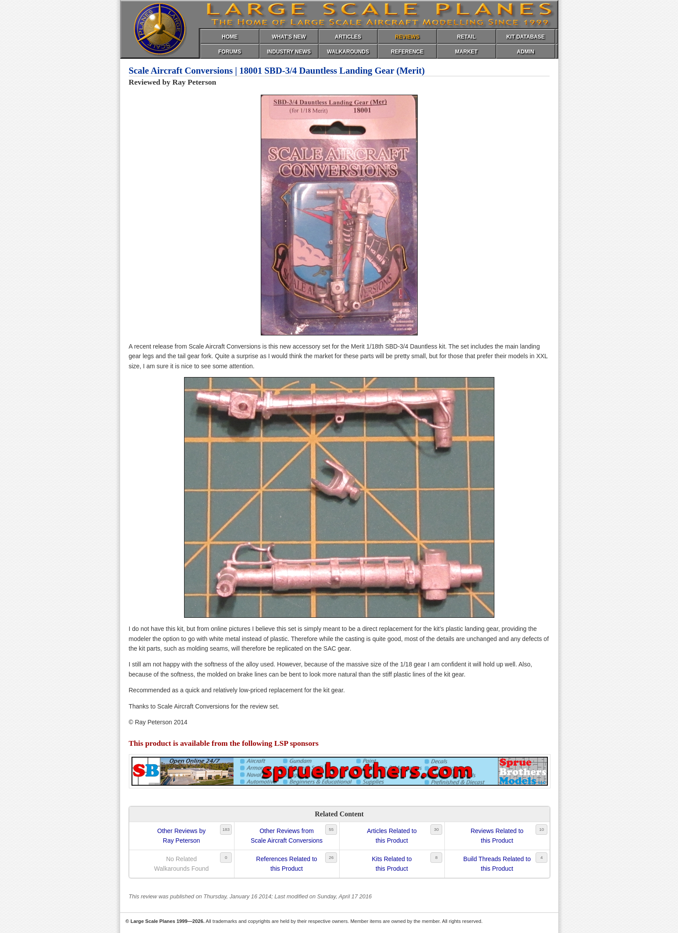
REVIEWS (407, 37)
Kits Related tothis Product (392, 863)
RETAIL (466, 37)
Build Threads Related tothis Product (497, 863)
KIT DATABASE (525, 37)
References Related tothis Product (286, 863)
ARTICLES (348, 37)
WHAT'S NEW (288, 37)
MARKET (466, 52)
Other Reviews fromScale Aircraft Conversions (287, 835)
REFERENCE (407, 52)
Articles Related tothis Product (392, 835)
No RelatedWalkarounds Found (181, 863)
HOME (230, 37)
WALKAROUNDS (348, 52)
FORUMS (229, 52)
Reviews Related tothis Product (497, 835)
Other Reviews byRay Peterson (181, 835)
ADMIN (525, 52)
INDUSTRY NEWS (289, 52)
